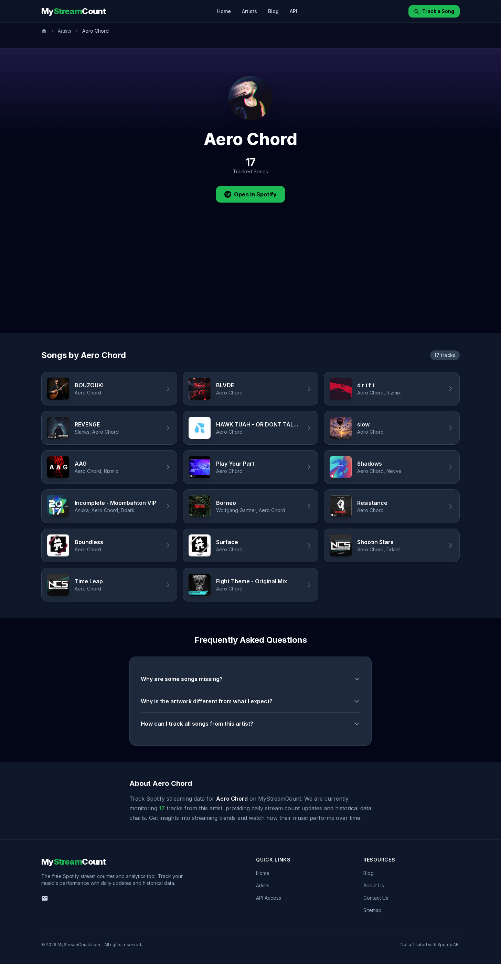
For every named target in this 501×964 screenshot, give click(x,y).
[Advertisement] (250, 282)
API (293, 11)
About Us (373, 885)
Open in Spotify (250, 194)
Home (224, 11)
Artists (249, 11)
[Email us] (44, 898)
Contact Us (375, 898)
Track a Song (434, 11)
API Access (268, 898)
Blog (273, 11)
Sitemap (372, 910)
